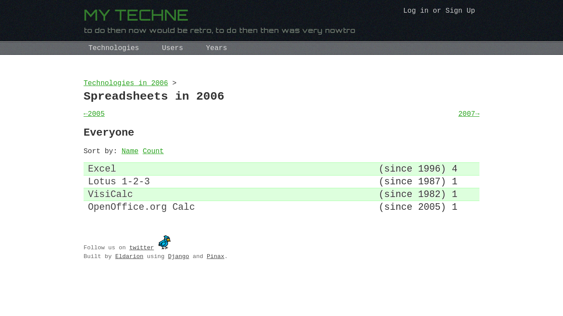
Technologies (113, 48)
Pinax (215, 275)
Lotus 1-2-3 (119, 195)
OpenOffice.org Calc (141, 225)
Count (153, 161)
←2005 (94, 119)
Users (172, 48)
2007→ (468, 119)
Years (216, 48)
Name (129, 161)
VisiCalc (110, 210)
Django (178, 275)
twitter (141, 266)
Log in (416, 12)
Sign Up (460, 12)
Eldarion (129, 275)
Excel (102, 180)
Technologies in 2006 (126, 84)
